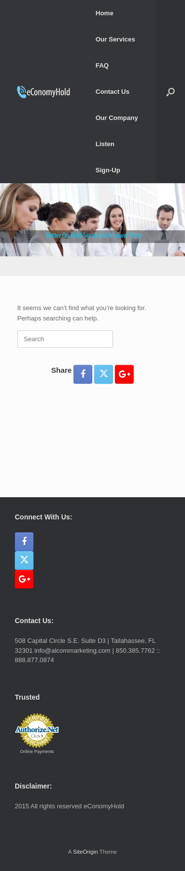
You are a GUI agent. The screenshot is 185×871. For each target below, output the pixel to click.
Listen (105, 144)
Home (104, 13)
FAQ (102, 65)
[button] (170, 91)
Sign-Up (108, 170)
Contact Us (113, 91)
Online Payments (37, 751)
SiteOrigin (85, 852)
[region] (92, 229)
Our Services (115, 39)
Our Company (117, 117)
